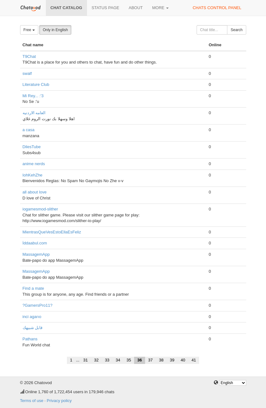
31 (85, 360)
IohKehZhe (33, 175)
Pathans (30, 339)
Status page (105, 7)
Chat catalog (66, 7)
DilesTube (32, 146)
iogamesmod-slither (40, 209)
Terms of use (31, 400)
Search (236, 30)
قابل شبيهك (33, 327)
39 (172, 360)
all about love (35, 192)
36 (139, 360)
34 (118, 360)
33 (107, 360)
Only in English (55, 30)
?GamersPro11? (37, 305)
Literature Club (36, 84)
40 (183, 360)
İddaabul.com (35, 243)
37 (150, 360)
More (160, 7)
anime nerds (34, 163)
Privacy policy (59, 400)
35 (129, 360)
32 (96, 360)
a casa (29, 129)
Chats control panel (217, 7)
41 (194, 360)
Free (29, 30)
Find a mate (33, 288)
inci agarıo (32, 316)
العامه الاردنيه (34, 112)
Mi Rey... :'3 (33, 95)
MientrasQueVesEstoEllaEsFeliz (52, 232)
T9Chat (29, 56)
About (136, 7)
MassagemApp (36, 254)
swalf (27, 73)
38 (161, 360)
